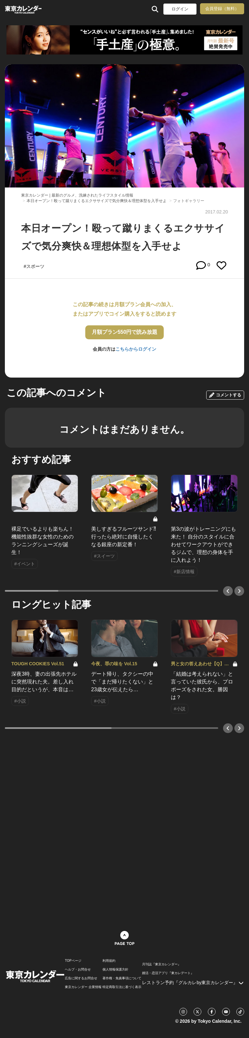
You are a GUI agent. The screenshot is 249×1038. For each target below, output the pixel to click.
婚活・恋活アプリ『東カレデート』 (168, 973)
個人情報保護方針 (115, 969)
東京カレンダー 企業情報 (83, 987)
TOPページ (73, 960)
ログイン (180, 8)
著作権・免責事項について (121, 978)
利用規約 (108, 960)
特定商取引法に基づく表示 (121, 987)
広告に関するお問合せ (81, 978)
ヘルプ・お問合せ (78, 969)
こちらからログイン (135, 349)
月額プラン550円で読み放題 (125, 332)
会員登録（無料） (222, 8)
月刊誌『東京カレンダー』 (161, 964)
